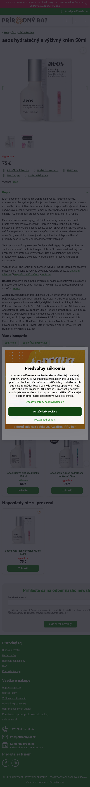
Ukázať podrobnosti (45, 419)
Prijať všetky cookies (45, 411)
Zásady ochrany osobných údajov (45, 401)
